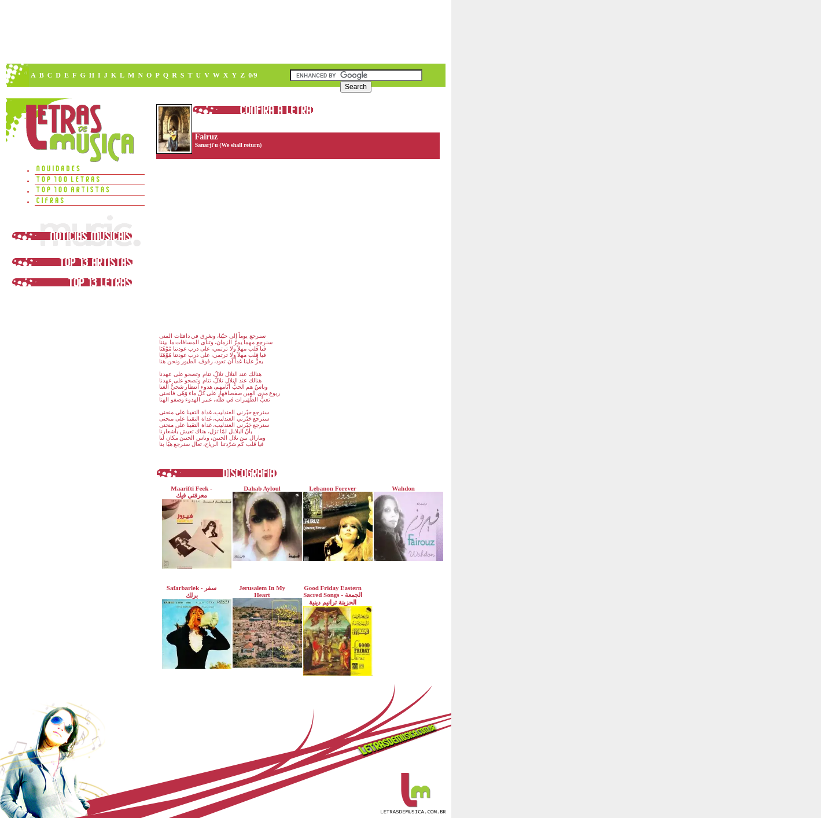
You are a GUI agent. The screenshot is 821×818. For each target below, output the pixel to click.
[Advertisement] (225, 32)
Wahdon (406, 523)
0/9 (252, 75)
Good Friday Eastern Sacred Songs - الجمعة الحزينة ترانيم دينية (335, 630)
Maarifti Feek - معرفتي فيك (194, 527)
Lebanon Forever (335, 523)
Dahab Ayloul (265, 523)
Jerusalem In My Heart (265, 626)
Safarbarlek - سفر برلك (194, 626)
